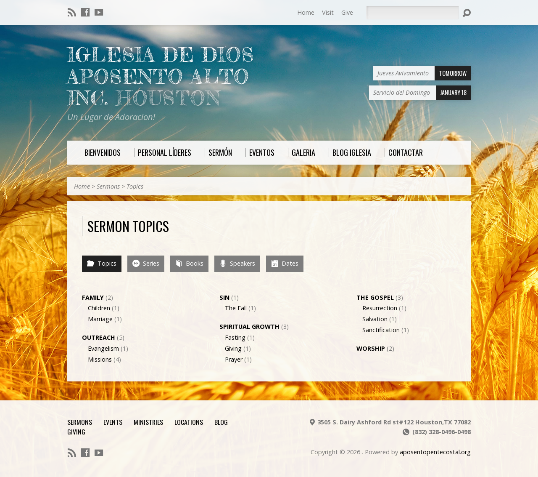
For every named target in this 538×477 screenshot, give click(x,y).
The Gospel (375, 297)
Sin (224, 297)
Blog (221, 422)
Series (145, 263)
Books (189, 263)
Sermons (108, 186)
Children (99, 308)
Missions (100, 359)
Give (347, 12)
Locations (188, 422)
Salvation (375, 319)
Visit (328, 12)
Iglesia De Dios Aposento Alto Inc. (160, 76)
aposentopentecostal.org (435, 452)
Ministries (148, 422)
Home (305, 12)
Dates (284, 263)
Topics (135, 186)
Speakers (237, 263)
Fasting (235, 337)
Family (93, 297)
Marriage (100, 319)
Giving (233, 348)
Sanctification (381, 330)
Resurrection (379, 308)
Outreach (98, 337)
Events (112, 422)
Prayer (234, 359)
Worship (370, 348)
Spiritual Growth (249, 326)
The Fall (236, 308)
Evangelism (103, 348)
